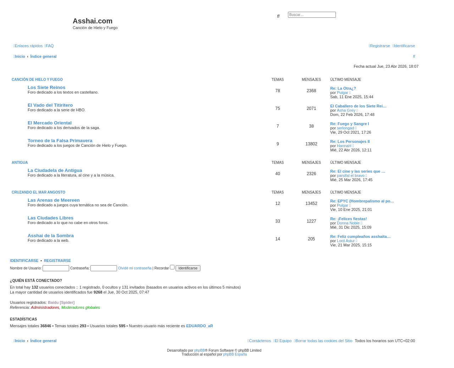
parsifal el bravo (351, 175)
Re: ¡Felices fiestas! (348, 219)
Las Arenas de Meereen (54, 200)
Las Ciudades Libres (50, 218)
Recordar (164, 268)
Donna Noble (348, 223)
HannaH (344, 146)
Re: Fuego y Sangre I (349, 124)
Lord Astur (346, 241)
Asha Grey (346, 110)
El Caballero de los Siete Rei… (358, 106)
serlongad (345, 128)
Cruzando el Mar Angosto (38, 192)
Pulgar (342, 92)
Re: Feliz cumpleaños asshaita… (360, 236)
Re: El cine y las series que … (357, 171)
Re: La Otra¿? (343, 88)
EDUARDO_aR (199, 326)
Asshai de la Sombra (51, 235)
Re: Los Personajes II (350, 141)
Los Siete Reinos (46, 87)
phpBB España (235, 354)
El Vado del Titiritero (50, 105)
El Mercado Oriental (50, 123)
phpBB (199, 350)
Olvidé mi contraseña (134, 268)
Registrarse (57, 260)
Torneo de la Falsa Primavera (60, 140)
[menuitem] (49, 45)
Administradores (45, 307)
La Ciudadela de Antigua (55, 170)
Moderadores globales (80, 307)
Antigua (20, 163)
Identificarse (24, 260)
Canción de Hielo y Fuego (37, 80)
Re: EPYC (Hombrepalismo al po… (362, 201)
